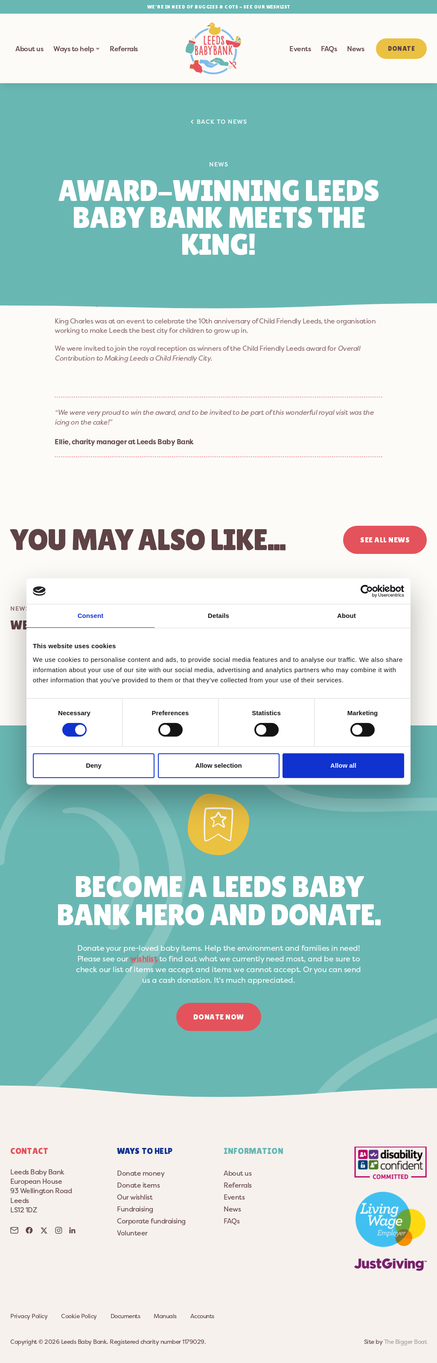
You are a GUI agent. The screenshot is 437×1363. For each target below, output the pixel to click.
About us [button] (29, 48)
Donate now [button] (218, 1016)
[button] (213, 48)
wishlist (143, 958)
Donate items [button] (138, 1185)
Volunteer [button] (132, 1233)
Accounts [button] (202, 1316)
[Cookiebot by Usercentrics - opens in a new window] (366, 591)
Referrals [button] (124, 48)
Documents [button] (125, 1316)
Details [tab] (218, 615)
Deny (94, 765)
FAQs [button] (329, 48)
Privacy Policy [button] (28, 1316)
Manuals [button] (165, 1316)
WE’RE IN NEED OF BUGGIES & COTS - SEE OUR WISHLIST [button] (218, 7)
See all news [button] (385, 539)
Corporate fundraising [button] (151, 1221)
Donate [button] (401, 48)
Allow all (343, 765)
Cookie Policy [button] (79, 1316)
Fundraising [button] (135, 1209)
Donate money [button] (140, 1173)
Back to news (219, 121)
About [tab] (346, 615)
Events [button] (300, 48)
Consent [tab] (91, 615)
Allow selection (218, 765)
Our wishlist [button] (134, 1197)
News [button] (355, 48)
